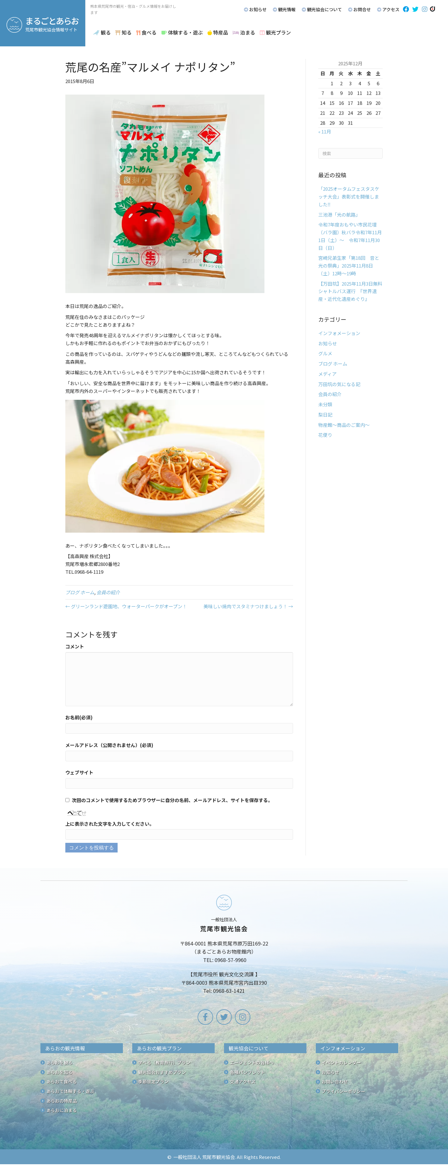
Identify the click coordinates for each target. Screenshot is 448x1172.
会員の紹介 (108, 592)
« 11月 (324, 131)
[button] (406, 9)
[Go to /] (224, 945)
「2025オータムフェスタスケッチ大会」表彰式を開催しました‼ (348, 196)
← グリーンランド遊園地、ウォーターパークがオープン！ (126, 606)
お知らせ (327, 343)
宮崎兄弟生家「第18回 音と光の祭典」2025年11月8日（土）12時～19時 (348, 265)
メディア (327, 374)
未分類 (325, 404)
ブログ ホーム (79, 592)
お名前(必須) (79, 717)
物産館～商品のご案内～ (344, 425)
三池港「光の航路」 (339, 214)
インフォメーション (339, 333)
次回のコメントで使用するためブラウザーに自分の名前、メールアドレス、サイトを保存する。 (172, 800)
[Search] (350, 153)
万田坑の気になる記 (339, 384)
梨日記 (325, 414)
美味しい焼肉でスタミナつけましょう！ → (248, 606)
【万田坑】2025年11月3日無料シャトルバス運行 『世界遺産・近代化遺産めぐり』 (350, 291)
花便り (325, 435)
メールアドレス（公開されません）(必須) (109, 745)
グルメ (325, 353)
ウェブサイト (79, 772)
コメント (74, 646)
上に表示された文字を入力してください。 (109, 823)
